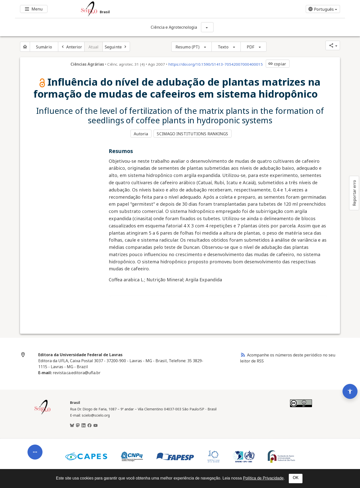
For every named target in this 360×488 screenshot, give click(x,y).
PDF (250, 47)
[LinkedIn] (84, 425)
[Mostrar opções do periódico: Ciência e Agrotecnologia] (207, 27)
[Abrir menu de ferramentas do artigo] (35, 446)
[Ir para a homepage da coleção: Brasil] (152, 9)
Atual (93, 47)
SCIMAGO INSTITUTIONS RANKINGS (193, 133)
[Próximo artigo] (116, 47)
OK (295, 478)
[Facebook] (90, 425)
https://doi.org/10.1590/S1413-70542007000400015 (215, 64)
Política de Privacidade (263, 478)
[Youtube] (96, 425)
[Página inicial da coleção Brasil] (42, 413)
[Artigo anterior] (71, 47)
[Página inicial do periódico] (25, 47)
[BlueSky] (72, 425)
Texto (223, 47)
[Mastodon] (78, 425)
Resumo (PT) (188, 47)
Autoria (141, 133)
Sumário (44, 47)
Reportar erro (354, 193)
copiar (277, 64)
